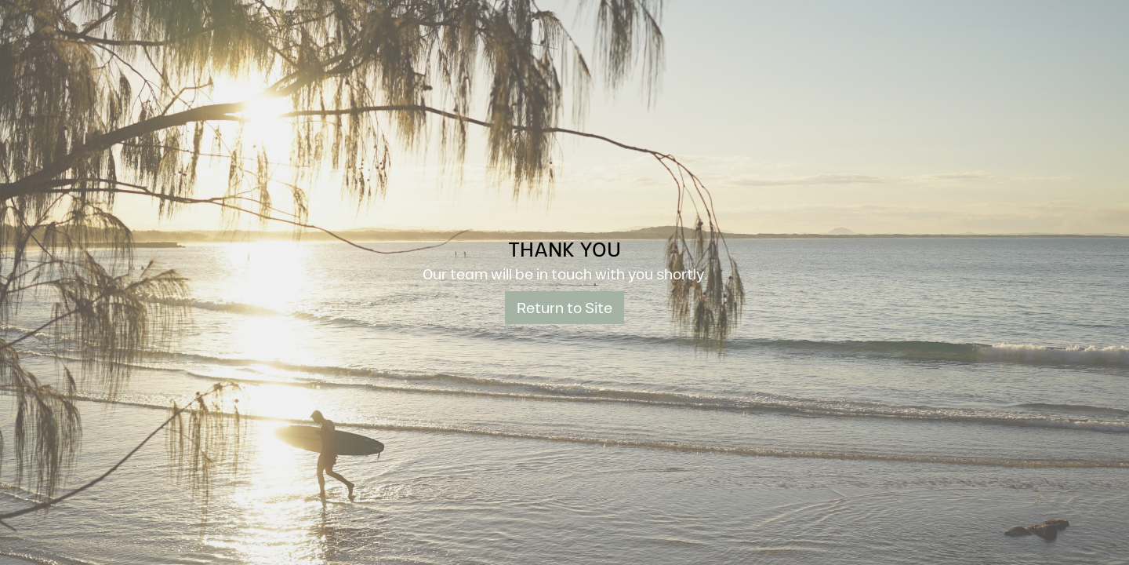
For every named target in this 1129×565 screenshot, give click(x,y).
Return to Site (564, 307)
